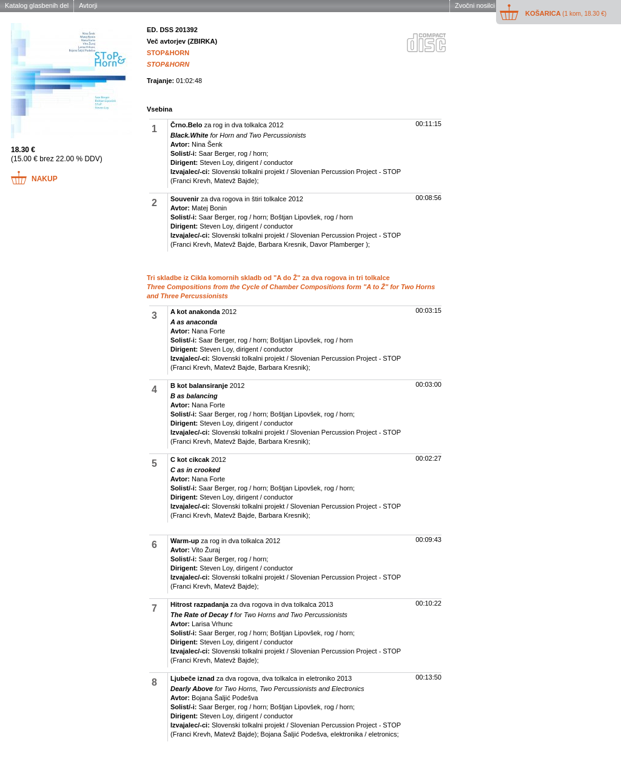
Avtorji (88, 5)
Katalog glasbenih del (37, 5)
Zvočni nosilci (475, 5)
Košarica (565, 13)
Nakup (45, 179)
